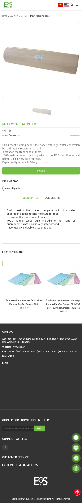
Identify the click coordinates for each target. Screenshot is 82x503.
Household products (13, 188)
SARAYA (14, 16)
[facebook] (5, 447)
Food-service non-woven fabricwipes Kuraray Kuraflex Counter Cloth (26, 302)
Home (4, 16)
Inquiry (41, 171)
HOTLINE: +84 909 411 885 (20, 465)
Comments (52, 197)
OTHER (24, 16)
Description (30, 197)
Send (39, 428)
